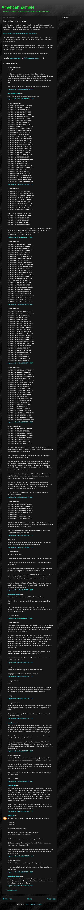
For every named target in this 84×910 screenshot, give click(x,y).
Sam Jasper (12, 723)
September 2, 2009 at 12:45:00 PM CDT (21, 856)
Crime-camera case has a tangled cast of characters (20, 33)
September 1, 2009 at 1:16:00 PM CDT (20, 535)
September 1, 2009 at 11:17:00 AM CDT (21, 99)
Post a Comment (11, 890)
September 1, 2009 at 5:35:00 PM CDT (20, 751)
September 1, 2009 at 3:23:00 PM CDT (20, 698)
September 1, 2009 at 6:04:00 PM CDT (20, 781)
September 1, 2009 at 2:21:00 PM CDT (20, 618)
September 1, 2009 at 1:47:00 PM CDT (20, 590)
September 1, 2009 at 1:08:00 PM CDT (20, 237)
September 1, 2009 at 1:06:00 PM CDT (20, 184)
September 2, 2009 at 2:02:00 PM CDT (20, 886)
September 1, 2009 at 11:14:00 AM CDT (21, 89)
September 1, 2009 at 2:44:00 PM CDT (20, 662)
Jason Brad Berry (14, 93)
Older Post (51, 899)
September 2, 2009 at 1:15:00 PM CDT (20, 872)
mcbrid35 (11, 815)
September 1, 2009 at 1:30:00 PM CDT (20, 547)
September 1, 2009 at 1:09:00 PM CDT (20, 363)
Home (29, 899)
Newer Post (7, 899)
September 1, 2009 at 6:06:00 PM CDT (20, 811)
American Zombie (18, 7)
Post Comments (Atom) (33, 904)
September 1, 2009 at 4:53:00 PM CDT (20, 718)
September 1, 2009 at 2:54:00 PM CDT (20, 676)
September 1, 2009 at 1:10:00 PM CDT (20, 497)
